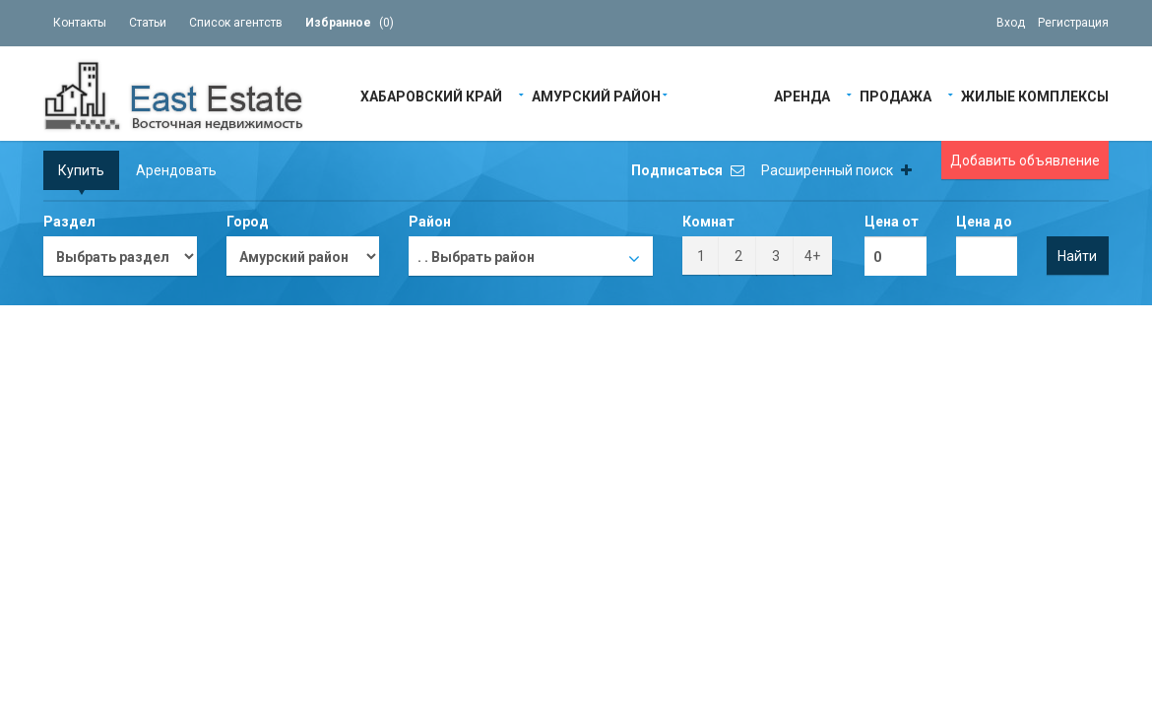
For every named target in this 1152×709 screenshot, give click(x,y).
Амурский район (596, 95)
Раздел (69, 221)
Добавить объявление (1025, 160)
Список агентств (236, 23)
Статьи (147, 23)
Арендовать (176, 170)
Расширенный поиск (836, 170)
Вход (1010, 23)
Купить (81, 170)
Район (430, 221)
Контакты (79, 23)
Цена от (891, 221)
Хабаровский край (431, 95)
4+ (812, 256)
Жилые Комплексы (1035, 95)
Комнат (708, 221)
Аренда (802, 95)
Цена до (984, 221)
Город (247, 221)
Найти (1077, 256)
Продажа (895, 95)
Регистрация (1073, 23)
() (349, 23)
